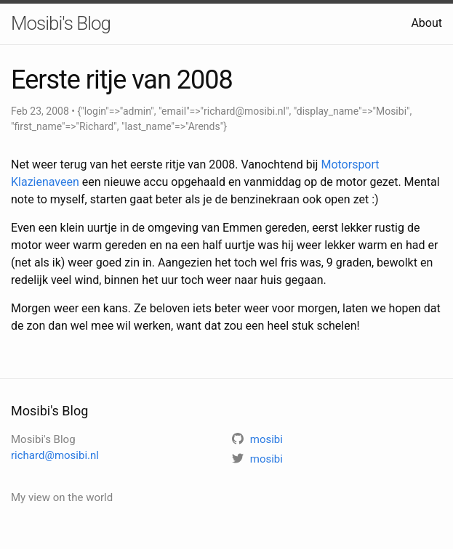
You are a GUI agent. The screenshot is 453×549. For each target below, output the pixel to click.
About (426, 23)
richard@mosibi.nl (55, 455)
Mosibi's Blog (61, 23)
